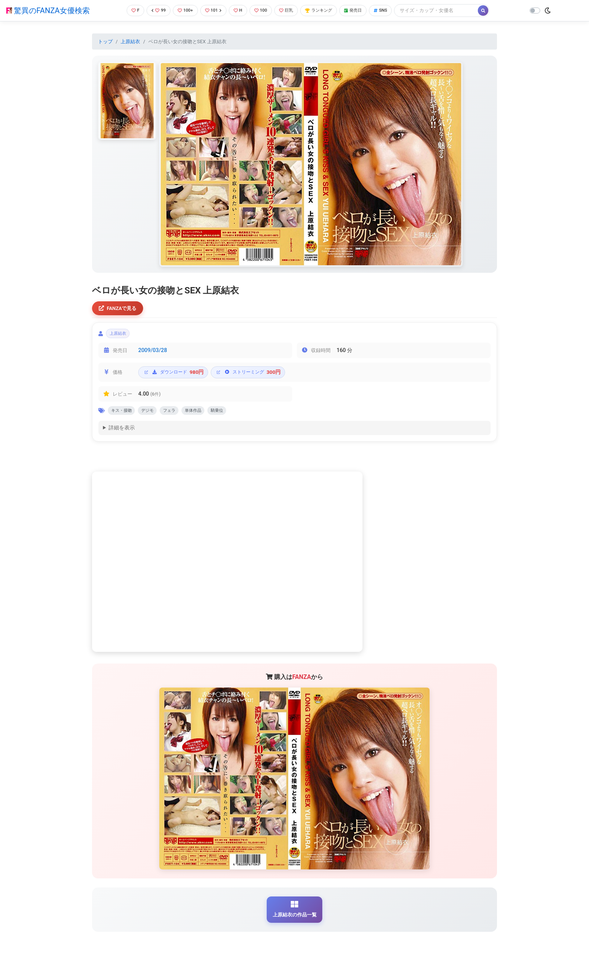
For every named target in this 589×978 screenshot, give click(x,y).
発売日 (363, 10)
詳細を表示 (122, 434)
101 (212, 10)
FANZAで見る (120, 309)
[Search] (449, 10)
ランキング (325, 10)
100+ (182, 10)
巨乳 (290, 10)
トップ (105, 41)
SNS (392, 10)
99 (154, 10)
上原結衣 (130, 41)
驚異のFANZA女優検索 (48, 10)
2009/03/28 (152, 354)
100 (262, 10)
